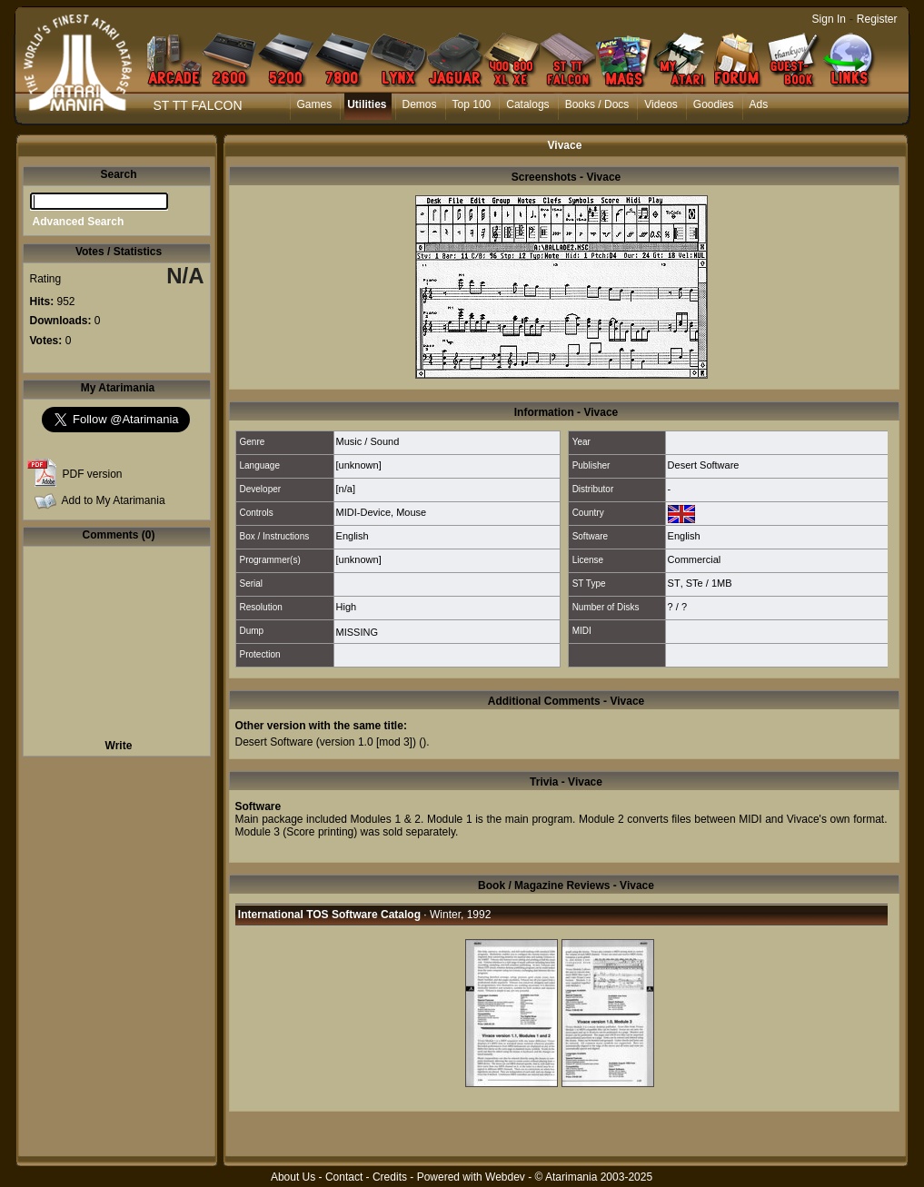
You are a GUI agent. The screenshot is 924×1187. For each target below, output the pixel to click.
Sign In (829, 19)
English (352, 535)
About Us (293, 1177)
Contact (344, 1177)
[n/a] (345, 488)
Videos (660, 104)
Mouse (411, 512)
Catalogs (527, 104)
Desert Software (704, 465)
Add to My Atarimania (113, 500)
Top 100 (472, 104)
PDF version (93, 474)
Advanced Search (78, 221)
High (346, 606)
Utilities (366, 104)
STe (694, 583)
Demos (419, 104)
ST (674, 583)
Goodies (713, 104)
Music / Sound (368, 441)
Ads (759, 104)
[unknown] (359, 465)
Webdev (505, 1177)
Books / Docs (597, 104)
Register (877, 19)
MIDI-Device (364, 512)
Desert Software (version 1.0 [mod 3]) (325, 742)
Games (315, 104)
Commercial (694, 559)
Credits (390, 1177)
